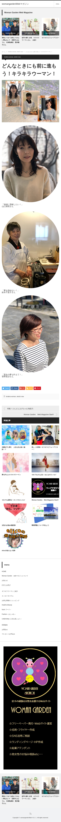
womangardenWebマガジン (28, 817)
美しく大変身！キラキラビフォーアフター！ (45, 448)
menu (57, 4)
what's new (20, 51)
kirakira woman (11, 33)
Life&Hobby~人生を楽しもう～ (12, 619)
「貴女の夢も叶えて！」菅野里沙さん (12, 376)
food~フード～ (6, 609)
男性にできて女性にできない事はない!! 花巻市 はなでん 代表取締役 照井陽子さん (10, 41)
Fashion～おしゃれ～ (9, 614)
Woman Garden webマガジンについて (15, 576)
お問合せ (5, 629)
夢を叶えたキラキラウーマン (11, 475)
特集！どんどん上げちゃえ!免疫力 (20, 409)
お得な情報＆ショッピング (10, 600)
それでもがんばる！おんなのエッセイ (45, 475)
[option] (11, 32)
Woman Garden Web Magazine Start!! (39, 414)
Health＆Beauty (7, 605)
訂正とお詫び (6, 585)
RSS (31, 814)
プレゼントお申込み (8, 634)
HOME (4, 571)
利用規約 (5, 625)
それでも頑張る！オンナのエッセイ (13, 500)
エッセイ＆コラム (7, 596)
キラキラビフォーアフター (50, 38)
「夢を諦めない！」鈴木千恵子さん (10, 291)
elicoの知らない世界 (8, 550)
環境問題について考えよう (40, 525)
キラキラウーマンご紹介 (10, 591)
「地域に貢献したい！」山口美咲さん (12, 205)
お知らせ (5, 580)
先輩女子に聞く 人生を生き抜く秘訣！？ (13, 448)
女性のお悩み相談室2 (9, 525)
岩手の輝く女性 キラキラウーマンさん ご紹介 (30, 39)
